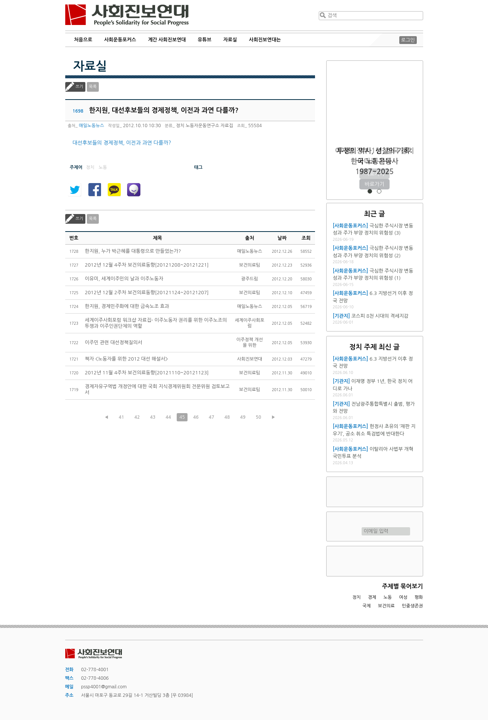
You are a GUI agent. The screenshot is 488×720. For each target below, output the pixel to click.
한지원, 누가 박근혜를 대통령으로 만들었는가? (133, 251)
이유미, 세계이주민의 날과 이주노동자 (124, 278)
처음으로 (83, 39)
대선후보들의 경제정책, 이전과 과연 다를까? (122, 142)
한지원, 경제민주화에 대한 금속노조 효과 (127, 306)
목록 (93, 87)
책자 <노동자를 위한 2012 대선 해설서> (126, 358)
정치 (356, 597)
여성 (403, 597)
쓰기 (80, 87)
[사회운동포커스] (350, 225)
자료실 (230, 39)
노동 (387, 597)
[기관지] (341, 316)
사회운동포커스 (120, 39)
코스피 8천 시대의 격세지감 (379, 316)
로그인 (408, 40)
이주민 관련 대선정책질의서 (113, 342)
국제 (366, 606)
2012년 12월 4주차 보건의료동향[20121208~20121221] (147, 264)
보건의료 (386, 606)
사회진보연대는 (265, 39)
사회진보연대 (127, 15)
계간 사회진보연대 (167, 39)
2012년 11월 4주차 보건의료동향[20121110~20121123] (147, 372)
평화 (419, 597)
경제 (372, 597)
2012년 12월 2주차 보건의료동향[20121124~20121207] (147, 292)
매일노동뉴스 (91, 125)
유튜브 (204, 39)
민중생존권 (412, 606)
